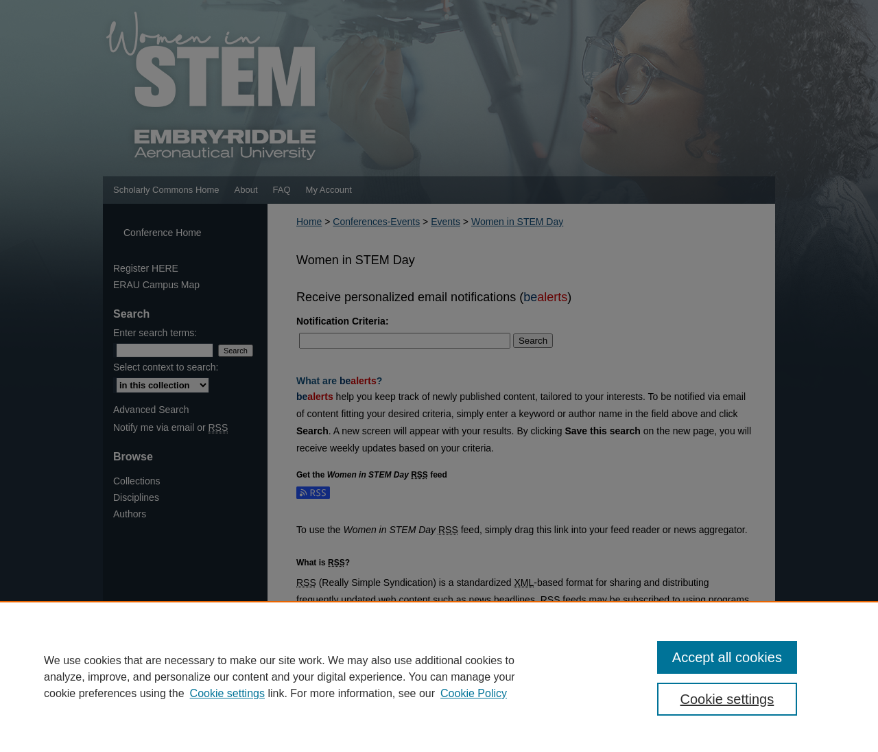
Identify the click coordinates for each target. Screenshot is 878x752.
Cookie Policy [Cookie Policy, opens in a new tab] (473, 693)
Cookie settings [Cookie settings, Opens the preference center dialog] (727, 699)
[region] (439, 676)
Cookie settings (227, 693)
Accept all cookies (727, 657)
